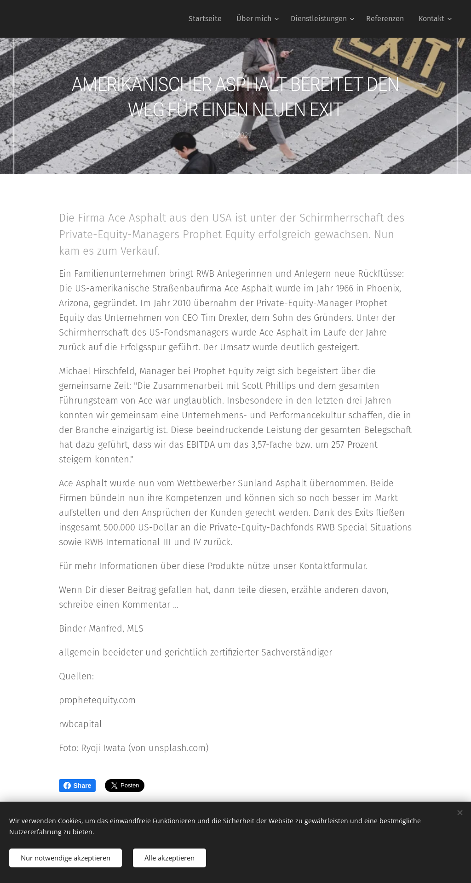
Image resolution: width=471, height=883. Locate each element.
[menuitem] (207, 18)
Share (77, 785)
